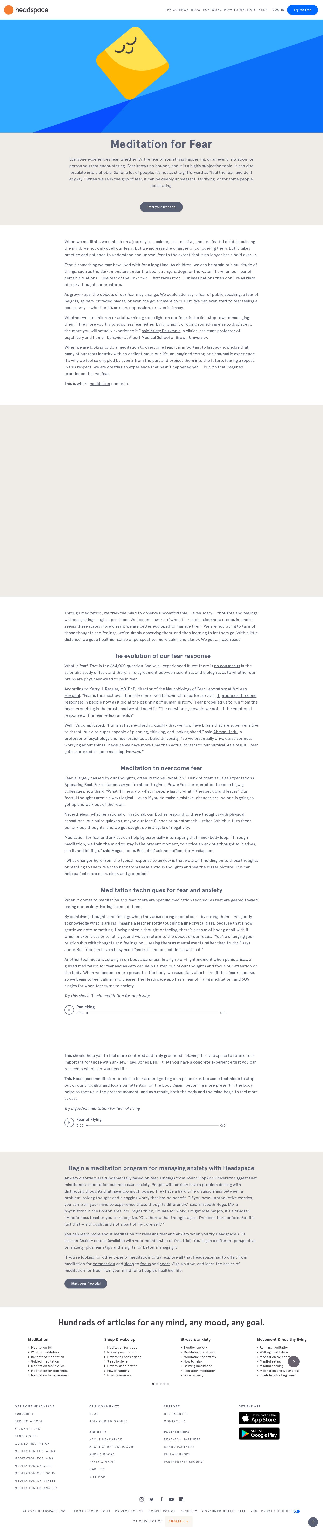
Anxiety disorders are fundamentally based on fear (111, 1177)
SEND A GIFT (26, 1436)
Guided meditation (45, 1361)
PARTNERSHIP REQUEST (184, 1462)
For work (212, 10)
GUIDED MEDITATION (32, 1443)
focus (145, 1263)
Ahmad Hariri (225, 731)
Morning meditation (121, 1352)
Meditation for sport (275, 1357)
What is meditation (45, 1352)
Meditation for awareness (50, 1375)
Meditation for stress (199, 1352)
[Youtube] (171, 1499)
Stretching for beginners (278, 1375)
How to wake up (119, 1375)
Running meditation (274, 1348)
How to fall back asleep (124, 1357)
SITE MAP (97, 1476)
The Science (177, 10)
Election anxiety (195, 1348)
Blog (196, 10)
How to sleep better (122, 1366)
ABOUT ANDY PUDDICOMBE (112, 1447)
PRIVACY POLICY (129, 1511)
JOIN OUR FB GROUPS (108, 1421)
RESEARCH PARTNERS (182, 1439)
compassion (104, 1263)
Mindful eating (270, 1361)
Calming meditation (198, 1366)
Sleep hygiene (117, 1361)
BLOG (94, 1414)
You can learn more (82, 1234)
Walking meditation (274, 1352)
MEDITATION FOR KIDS (34, 1458)
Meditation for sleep (122, 1348)
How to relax (193, 1361)
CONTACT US (175, 1421)
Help (263, 10)
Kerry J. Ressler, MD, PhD (112, 688)
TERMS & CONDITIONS (91, 1511)
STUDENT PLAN (28, 1429)
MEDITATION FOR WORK (35, 1451)
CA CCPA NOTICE (148, 1521)
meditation (100, 383)
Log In (279, 10)
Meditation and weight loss (279, 1371)
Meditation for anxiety (200, 1357)
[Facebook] (161, 1499)
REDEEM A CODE (29, 1421)
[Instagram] (142, 1499)
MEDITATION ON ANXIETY (36, 1488)
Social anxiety (193, 1375)
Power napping (118, 1371)
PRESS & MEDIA (102, 1462)
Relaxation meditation (200, 1371)
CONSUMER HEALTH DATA (224, 1511)
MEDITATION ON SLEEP (34, 1466)
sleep (129, 1263)
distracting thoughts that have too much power (108, 1191)
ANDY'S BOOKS (102, 1454)
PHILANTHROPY (177, 1454)
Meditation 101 (41, 1348)
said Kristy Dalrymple (161, 330)
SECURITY (189, 1511)
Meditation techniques (47, 1366)
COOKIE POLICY (162, 1511)
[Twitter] (152, 1499)
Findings (167, 1177)
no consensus (227, 665)
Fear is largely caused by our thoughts (99, 777)
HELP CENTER (176, 1414)
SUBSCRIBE (24, 1414)
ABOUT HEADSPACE (105, 1439)
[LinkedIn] (181, 1499)
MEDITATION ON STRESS (35, 1481)
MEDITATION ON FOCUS (35, 1473)
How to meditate (240, 10)
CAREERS (97, 1469)
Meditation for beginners (49, 1371)
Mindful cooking (271, 1366)
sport (165, 1263)
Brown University (191, 337)
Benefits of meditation (47, 1357)
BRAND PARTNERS (179, 1447)
